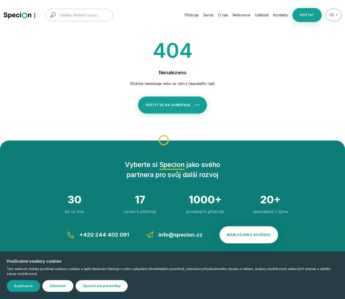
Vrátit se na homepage (172, 105)
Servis (208, 15)
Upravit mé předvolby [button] (101, 286)
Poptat (307, 15)
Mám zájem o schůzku (248, 235)
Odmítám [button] (58, 286)
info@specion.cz (174, 235)
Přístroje (192, 15)
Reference (241, 15)
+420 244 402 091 (98, 235)
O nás (223, 15)
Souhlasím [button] (23, 286)
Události (261, 15)
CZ (332, 15)
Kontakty (280, 15)
